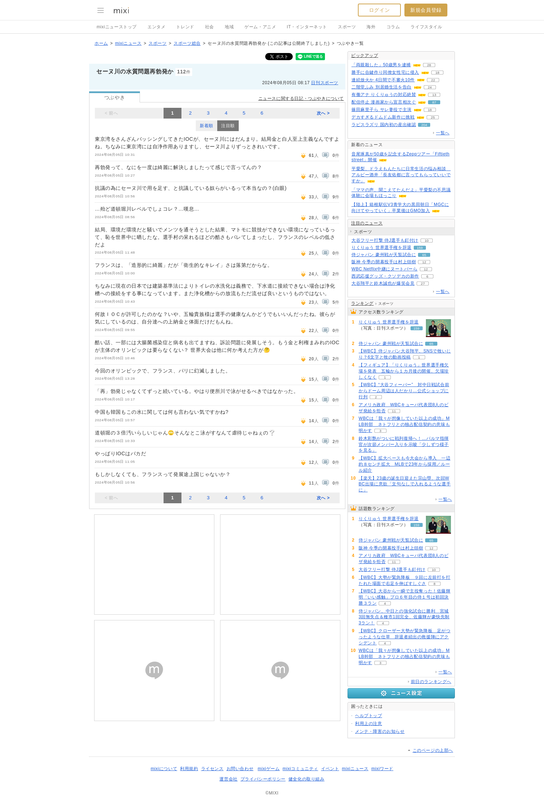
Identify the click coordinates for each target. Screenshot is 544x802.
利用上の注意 (368, 723)
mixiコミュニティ (300, 768)
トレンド (185, 26)
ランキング (362, 303)
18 (437, 73)
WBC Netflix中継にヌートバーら (384, 269)
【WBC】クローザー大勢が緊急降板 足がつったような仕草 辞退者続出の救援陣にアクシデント (405, 636)
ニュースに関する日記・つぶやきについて (301, 98)
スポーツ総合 (187, 43)
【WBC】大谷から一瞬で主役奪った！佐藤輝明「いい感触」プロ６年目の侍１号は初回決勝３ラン (405, 597)
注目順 (228, 125)
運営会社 (228, 779)
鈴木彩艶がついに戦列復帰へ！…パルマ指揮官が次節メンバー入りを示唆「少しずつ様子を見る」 (404, 444)
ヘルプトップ (368, 715)
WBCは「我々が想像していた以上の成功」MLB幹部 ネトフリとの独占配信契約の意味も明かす (404, 424)
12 (424, 262)
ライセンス (212, 768)
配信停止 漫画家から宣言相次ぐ (383, 102)
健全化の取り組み (306, 779)
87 (434, 102)
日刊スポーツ (324, 82)
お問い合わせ (240, 768)
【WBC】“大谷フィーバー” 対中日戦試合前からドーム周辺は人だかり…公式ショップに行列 (404, 390)
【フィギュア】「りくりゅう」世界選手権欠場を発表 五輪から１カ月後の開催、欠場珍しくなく (404, 371)
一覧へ (443, 132)
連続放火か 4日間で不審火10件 (383, 79)
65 (424, 255)
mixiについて (164, 768)
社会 (209, 26)
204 (424, 125)
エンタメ (156, 26)
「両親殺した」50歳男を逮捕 (381, 64)
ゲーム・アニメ (260, 26)
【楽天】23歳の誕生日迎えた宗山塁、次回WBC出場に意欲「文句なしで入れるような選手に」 (405, 484)
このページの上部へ (433, 750)
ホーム (101, 43)
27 (423, 283)
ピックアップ (364, 55)
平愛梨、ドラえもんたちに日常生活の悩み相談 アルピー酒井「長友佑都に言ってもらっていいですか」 (401, 174)
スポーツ (347, 26)
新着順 (206, 125)
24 (430, 87)
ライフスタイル (426, 26)
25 (433, 117)
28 (429, 65)
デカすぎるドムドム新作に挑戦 (382, 117)
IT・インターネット (307, 26)
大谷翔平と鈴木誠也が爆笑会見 (382, 283)
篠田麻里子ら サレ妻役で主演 (381, 109)
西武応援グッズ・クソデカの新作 (385, 276)
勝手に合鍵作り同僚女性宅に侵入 (385, 72)
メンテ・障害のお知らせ (380, 731)
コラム (393, 26)
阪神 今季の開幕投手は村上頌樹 (383, 261)
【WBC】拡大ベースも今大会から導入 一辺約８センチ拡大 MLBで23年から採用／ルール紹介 (405, 464)
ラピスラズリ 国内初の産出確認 (383, 124)
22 (433, 80)
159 (420, 248)
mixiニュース (128, 43)
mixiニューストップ (117, 26)
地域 (229, 26)
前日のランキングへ (431, 681)
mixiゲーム (269, 768)
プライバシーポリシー (263, 779)
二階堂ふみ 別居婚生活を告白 (381, 87)
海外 (370, 26)
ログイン (379, 10)
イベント (330, 768)
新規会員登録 (426, 10)
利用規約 (189, 768)
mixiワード (382, 768)
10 (426, 240)
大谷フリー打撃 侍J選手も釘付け (384, 240)
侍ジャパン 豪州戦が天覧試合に (383, 254)
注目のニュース (367, 223)
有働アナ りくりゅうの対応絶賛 (383, 94)
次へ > (323, 113)
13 (434, 95)
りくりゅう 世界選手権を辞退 (381, 247)
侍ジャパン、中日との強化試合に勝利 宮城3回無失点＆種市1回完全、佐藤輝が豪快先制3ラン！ (404, 617)
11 (394, 411)
